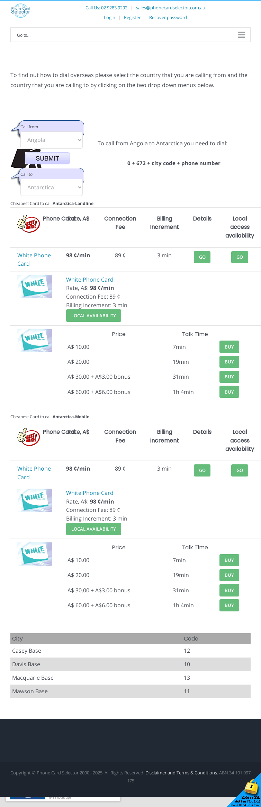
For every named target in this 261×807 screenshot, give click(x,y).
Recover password (168, 17)
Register (132, 17)
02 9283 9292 (114, 8)
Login (109, 17)
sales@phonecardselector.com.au (170, 8)
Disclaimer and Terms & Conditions (181, 773)
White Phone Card (90, 279)
